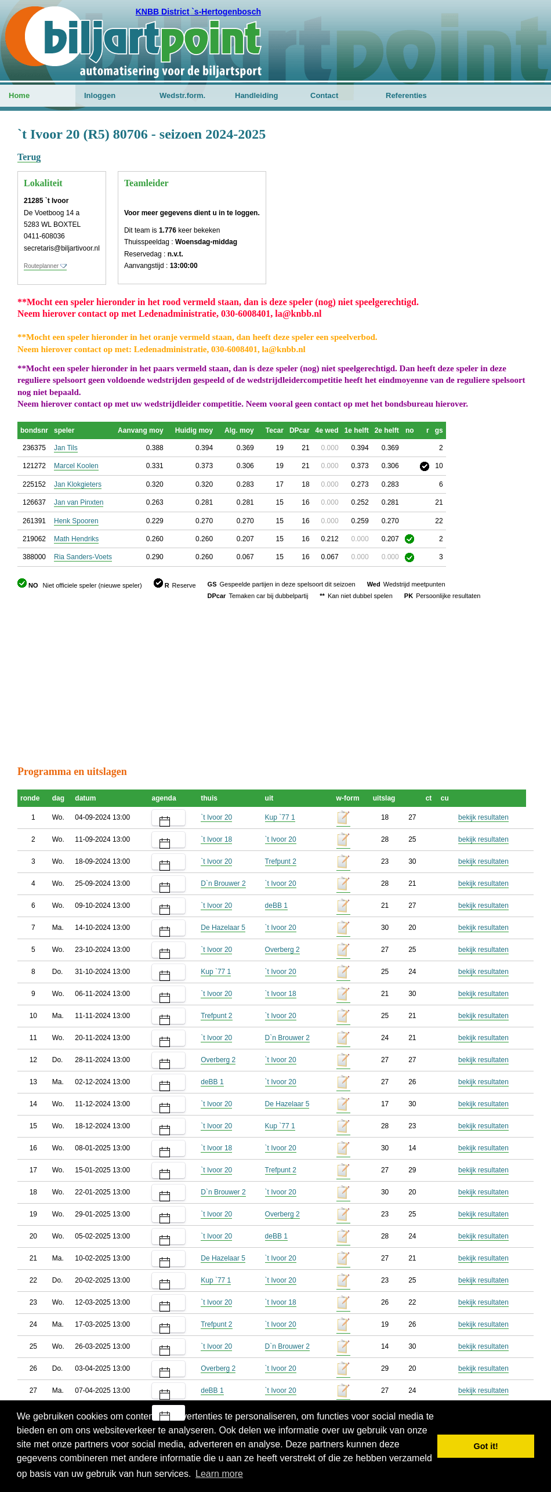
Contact (324, 95)
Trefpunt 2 (280, 861)
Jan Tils (66, 448)
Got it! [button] (486, 1446)
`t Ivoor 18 (216, 839)
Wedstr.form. (182, 95)
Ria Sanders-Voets (83, 557)
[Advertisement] (464, 183)
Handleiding (256, 95)
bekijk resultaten (483, 817)
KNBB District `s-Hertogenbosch (198, 11)
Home (19, 95)
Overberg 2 (282, 950)
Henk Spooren (76, 521)
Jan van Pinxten (78, 502)
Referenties (406, 95)
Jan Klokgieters (78, 484)
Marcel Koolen (76, 466)
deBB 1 (276, 905)
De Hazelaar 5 (223, 928)
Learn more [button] (219, 1474)
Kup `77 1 (280, 817)
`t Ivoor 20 (216, 817)
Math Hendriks (76, 539)
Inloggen (99, 95)
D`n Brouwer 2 (223, 883)
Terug (29, 157)
